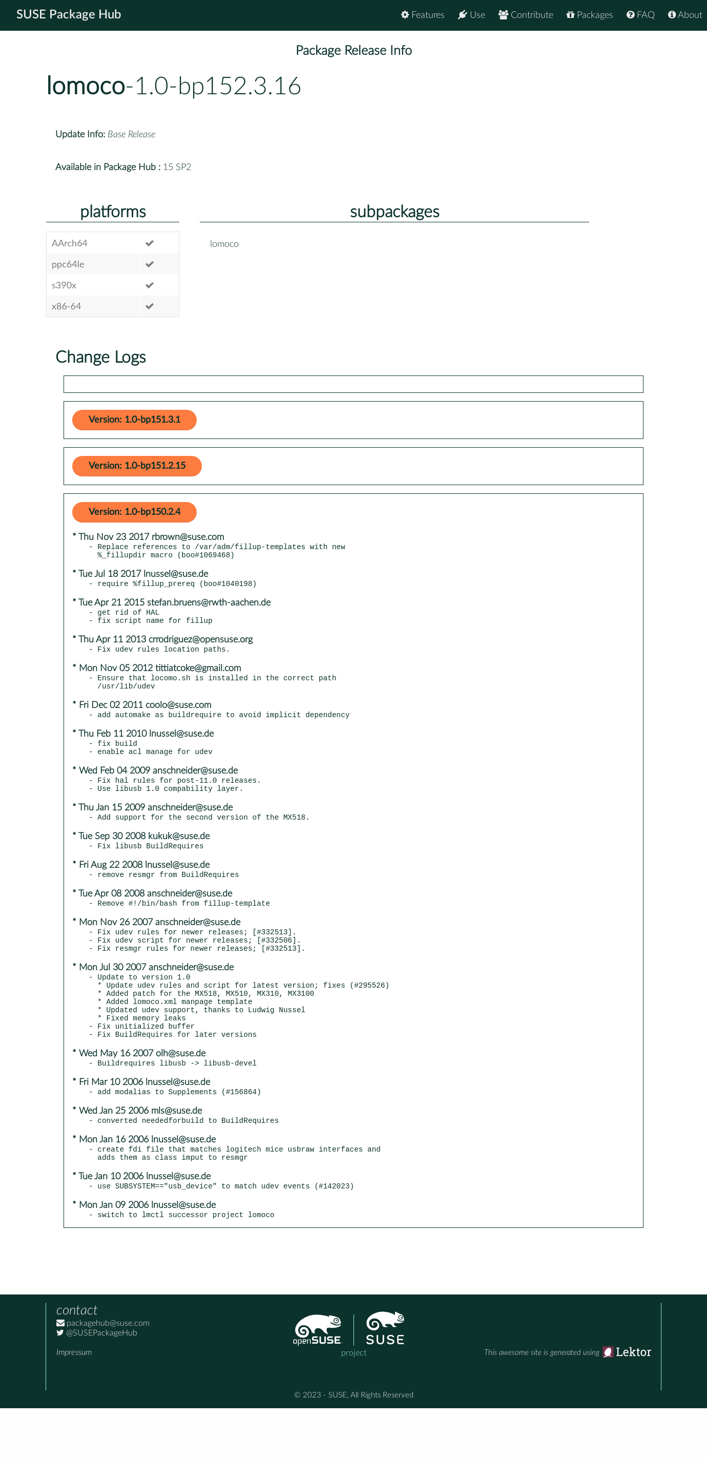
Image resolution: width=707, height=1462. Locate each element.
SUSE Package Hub (69, 15)
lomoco (85, 86)
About (685, 15)
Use (471, 15)
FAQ (641, 15)
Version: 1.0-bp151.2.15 (137, 466)
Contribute (525, 15)
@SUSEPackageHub (96, 1387)
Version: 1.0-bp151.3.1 (134, 420)
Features (423, 15)
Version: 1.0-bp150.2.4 (134, 512)
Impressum (74, 1406)
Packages (590, 15)
